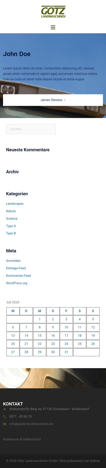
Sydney (95, 461)
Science (11, 218)
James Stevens (51, 100)
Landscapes (14, 204)
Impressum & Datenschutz (22, 439)
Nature (11, 211)
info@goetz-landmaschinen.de (31, 424)
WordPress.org (16, 283)
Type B (11, 233)
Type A (11, 226)
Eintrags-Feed (16, 268)
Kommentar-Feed (18, 276)
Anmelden (13, 261)
